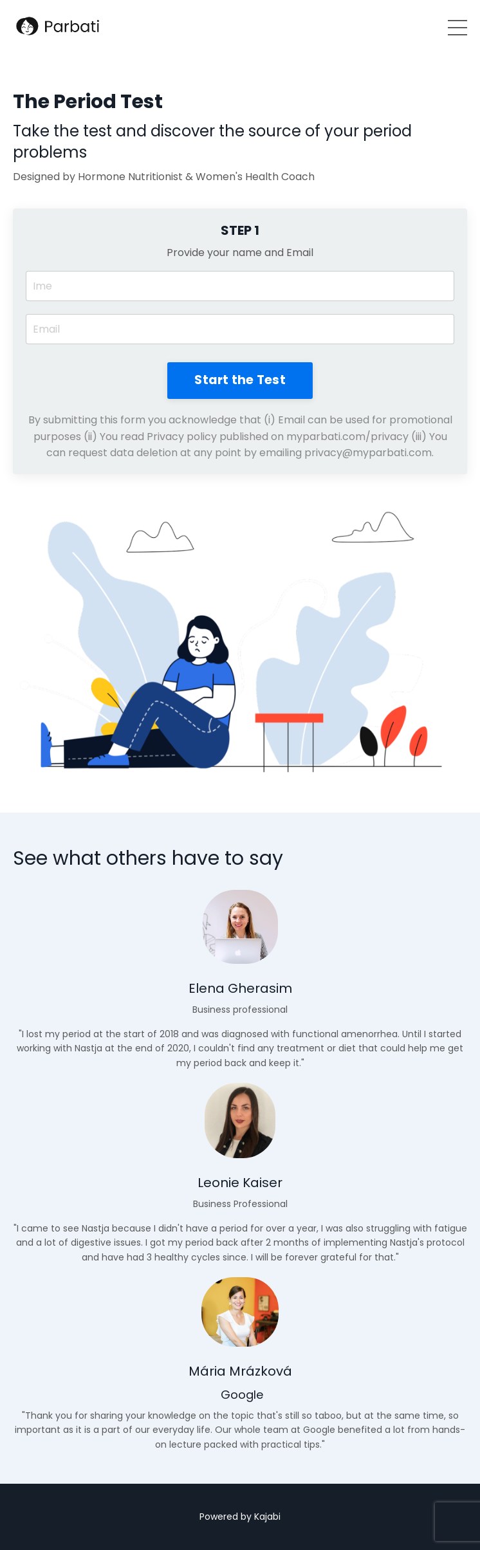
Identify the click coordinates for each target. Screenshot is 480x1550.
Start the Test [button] (240, 380)
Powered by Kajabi (240, 1516)
